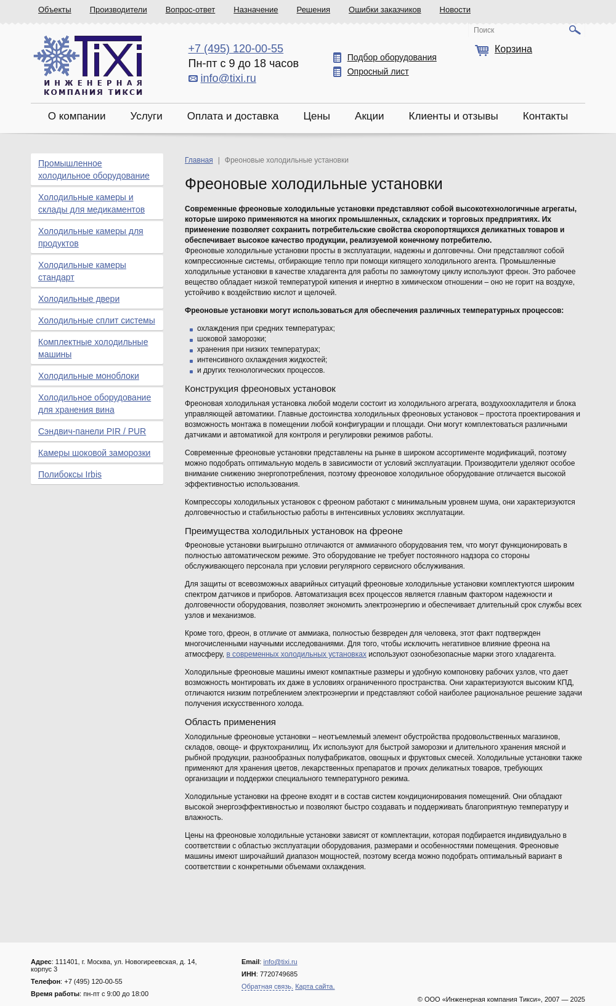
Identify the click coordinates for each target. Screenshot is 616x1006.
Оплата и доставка (233, 116)
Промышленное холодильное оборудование (94, 169)
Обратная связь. (267, 986)
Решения (313, 9)
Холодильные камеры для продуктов (91, 237)
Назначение (255, 9)
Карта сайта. (314, 986)
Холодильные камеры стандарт (82, 271)
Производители (118, 9)
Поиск (484, 30)
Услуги (146, 116)
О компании (77, 116)
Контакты (545, 116)
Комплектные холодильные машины (93, 348)
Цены (316, 116)
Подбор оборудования (392, 57)
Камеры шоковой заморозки (94, 453)
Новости (455, 9)
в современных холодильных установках (296, 654)
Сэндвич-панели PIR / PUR (92, 431)
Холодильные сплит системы (96, 320)
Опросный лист (378, 71)
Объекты (54, 9)
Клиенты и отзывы (453, 116)
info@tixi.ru (228, 78)
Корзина (513, 49)
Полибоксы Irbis (70, 474)
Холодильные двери (79, 299)
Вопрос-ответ (191, 9)
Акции (369, 116)
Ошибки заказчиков (385, 9)
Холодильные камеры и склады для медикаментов (91, 203)
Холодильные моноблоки (88, 376)
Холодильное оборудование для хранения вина (94, 403)
